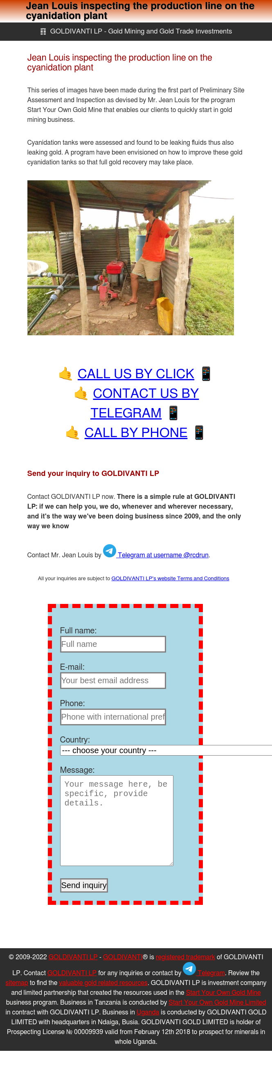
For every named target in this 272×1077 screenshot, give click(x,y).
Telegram (204, 973)
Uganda (148, 1012)
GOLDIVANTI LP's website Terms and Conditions (170, 578)
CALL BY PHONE (136, 433)
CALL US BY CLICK (136, 374)
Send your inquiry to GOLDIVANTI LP (93, 474)
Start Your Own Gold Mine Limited (217, 1002)
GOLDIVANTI (123, 957)
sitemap (17, 983)
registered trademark (185, 957)
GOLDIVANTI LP (73, 957)
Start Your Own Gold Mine (223, 992)
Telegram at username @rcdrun (156, 555)
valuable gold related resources (103, 983)
